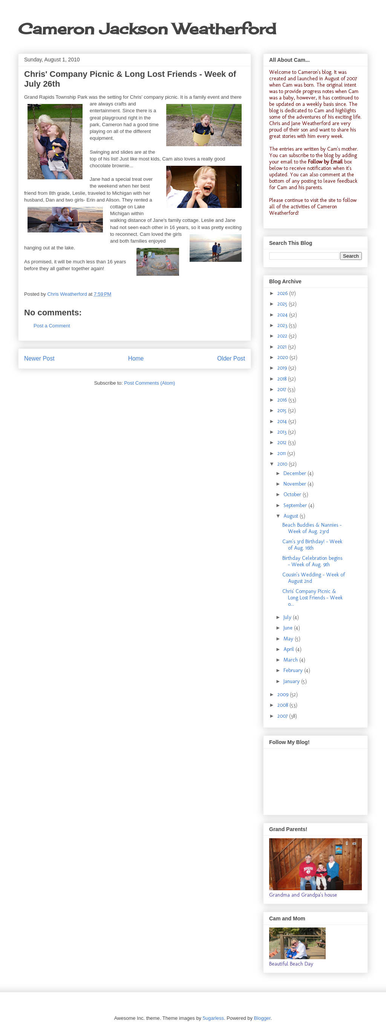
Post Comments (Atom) (149, 383)
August (291, 516)
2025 (283, 304)
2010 (283, 464)
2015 (282, 410)
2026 (283, 293)
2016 (282, 400)
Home (136, 358)
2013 (282, 432)
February (293, 670)
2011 (282, 453)
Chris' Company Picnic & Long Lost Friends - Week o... (312, 597)
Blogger (262, 1018)
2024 (283, 315)
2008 (283, 705)
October (293, 494)
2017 (282, 389)
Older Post (231, 358)
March (291, 660)
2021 (282, 347)
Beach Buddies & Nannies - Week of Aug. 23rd (312, 528)
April (289, 649)
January (292, 681)
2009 (283, 694)
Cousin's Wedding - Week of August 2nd (313, 578)
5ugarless (213, 1018)
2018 (282, 379)
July (288, 617)
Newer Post (39, 358)
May (289, 639)
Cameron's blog (314, 72)
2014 (282, 421)
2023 (283, 325)
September (295, 505)
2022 (283, 336)
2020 (283, 357)
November (295, 484)
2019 (282, 368)
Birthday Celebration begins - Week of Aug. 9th (312, 561)
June (288, 628)
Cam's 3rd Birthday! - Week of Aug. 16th (312, 544)
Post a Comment (52, 326)
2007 (283, 716)
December (295, 473)
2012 (282, 442)
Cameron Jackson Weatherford (147, 29)
